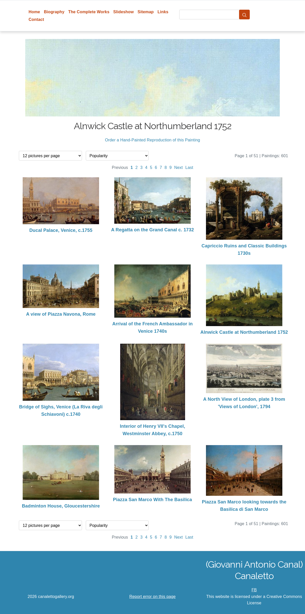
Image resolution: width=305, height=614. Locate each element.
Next (178, 167)
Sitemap (145, 12)
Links (163, 12)
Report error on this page (152, 596)
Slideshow (123, 12)
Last (189, 167)
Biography (54, 12)
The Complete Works (88, 12)
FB (254, 590)
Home (34, 12)
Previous (120, 167)
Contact (36, 19)
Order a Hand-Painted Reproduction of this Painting (152, 140)
